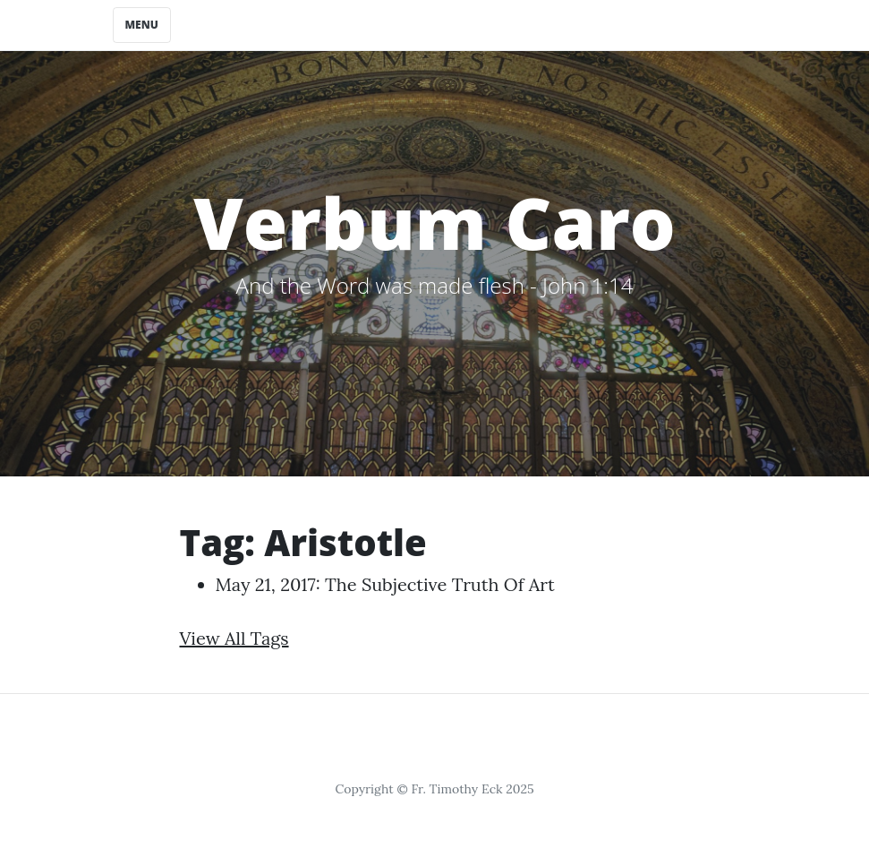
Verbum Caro (434, 221)
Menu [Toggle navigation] (141, 24)
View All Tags (234, 638)
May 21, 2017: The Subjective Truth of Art (385, 584)
